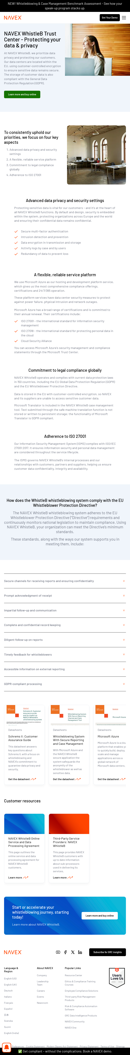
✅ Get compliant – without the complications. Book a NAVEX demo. (65, 1051)
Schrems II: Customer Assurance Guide (23, 738)
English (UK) (10, 984)
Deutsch (8, 990)
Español (8, 1008)
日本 (6, 1014)
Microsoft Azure (108, 736)
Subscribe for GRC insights (107, 952)
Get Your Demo (110, 17)
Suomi (7, 1026)
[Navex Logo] (13, 18)
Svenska (8, 1020)
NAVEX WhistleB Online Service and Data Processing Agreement (24, 842)
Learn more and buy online (22, 94)
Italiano (8, 996)
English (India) (11, 1033)
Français (8, 1002)
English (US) (10, 978)
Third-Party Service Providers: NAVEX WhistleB (66, 842)
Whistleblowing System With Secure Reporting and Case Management (68, 739)
